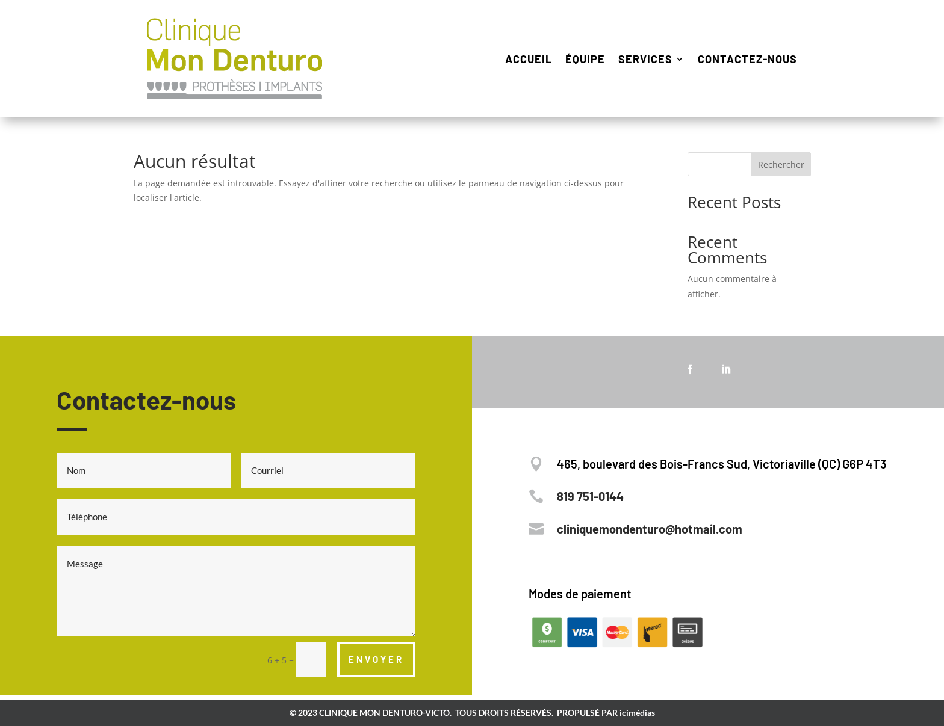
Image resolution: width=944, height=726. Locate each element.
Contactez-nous (747, 59)
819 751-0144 (590, 496)
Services (645, 59)
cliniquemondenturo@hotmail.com (649, 528)
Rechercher (781, 164)
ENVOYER (376, 659)
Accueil (528, 59)
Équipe (585, 59)
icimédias (637, 712)
